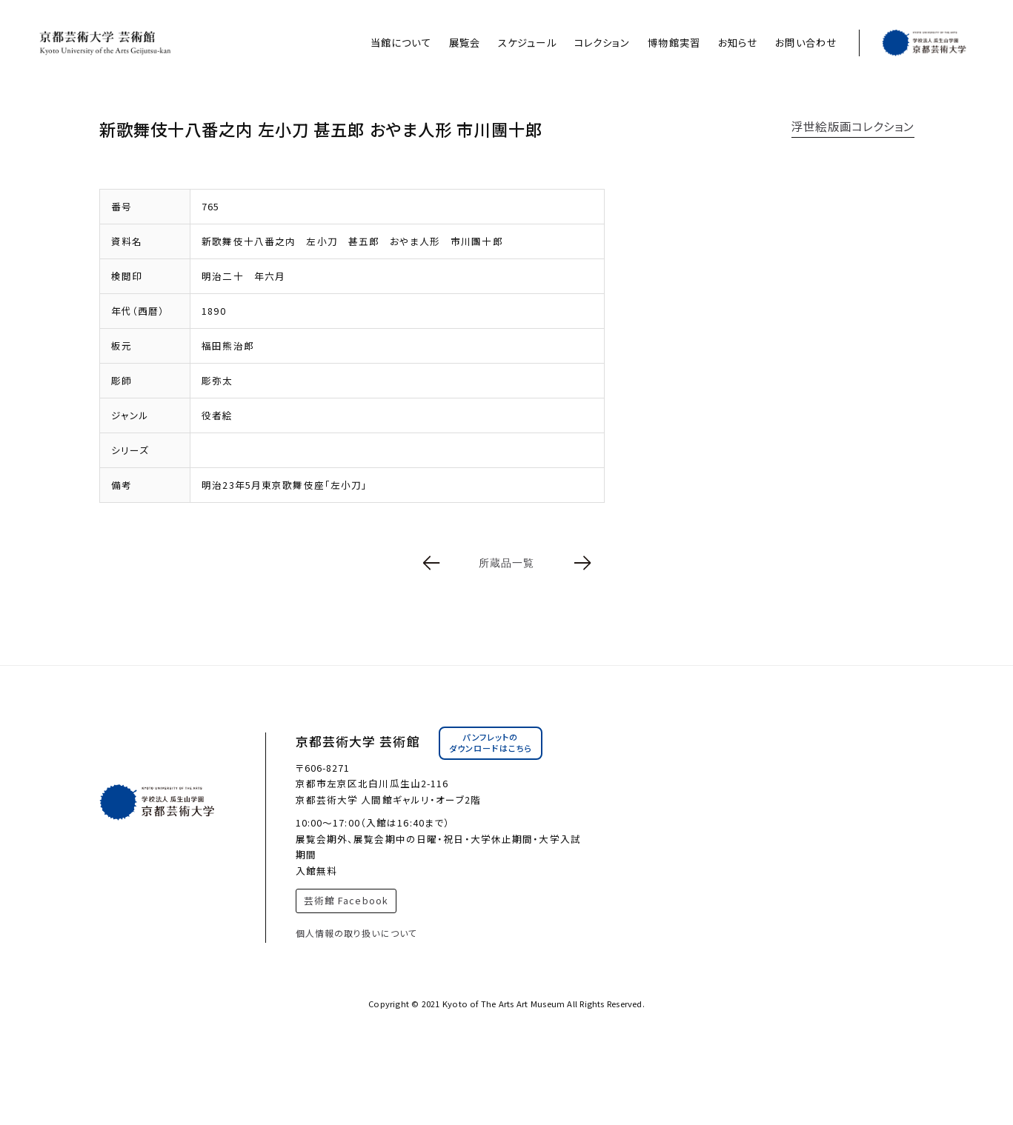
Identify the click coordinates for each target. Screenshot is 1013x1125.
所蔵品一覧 (507, 563)
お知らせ (737, 43)
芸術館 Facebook (346, 900)
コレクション (602, 43)
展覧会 (464, 43)
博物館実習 (674, 43)
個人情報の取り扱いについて (357, 933)
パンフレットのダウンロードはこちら (490, 743)
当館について (401, 43)
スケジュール (527, 43)
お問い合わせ (806, 43)
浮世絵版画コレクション (852, 126)
